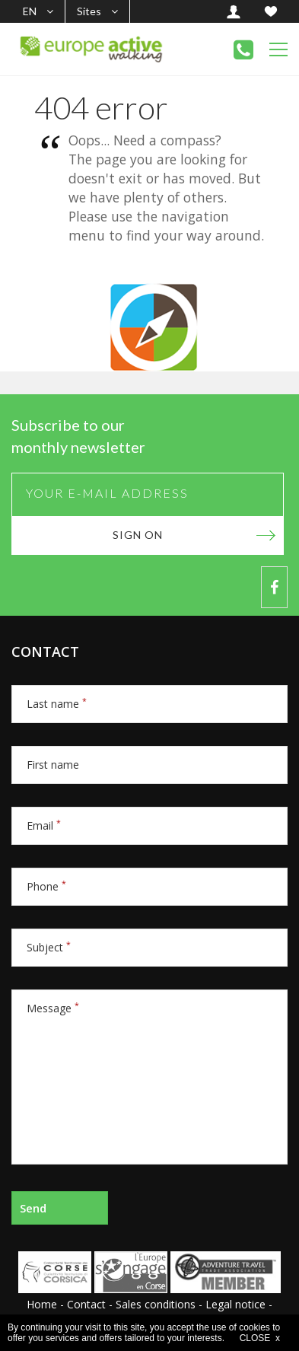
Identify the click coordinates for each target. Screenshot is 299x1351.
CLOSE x (260, 1338)
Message (53, 1008)
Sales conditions (156, 1304)
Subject (49, 947)
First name (53, 764)
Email (44, 825)
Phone (46, 886)
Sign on (138, 534)
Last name (57, 703)
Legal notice (235, 1304)
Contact (86, 1304)
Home (42, 1304)
